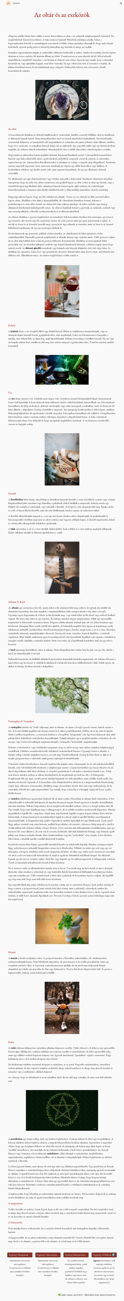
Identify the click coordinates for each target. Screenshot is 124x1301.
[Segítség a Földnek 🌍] (104, 1255)
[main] (62, 15)
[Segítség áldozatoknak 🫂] (76, 1255)
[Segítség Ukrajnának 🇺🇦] (19, 1255)
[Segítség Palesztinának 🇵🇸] (48, 1255)
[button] (3, 3)
